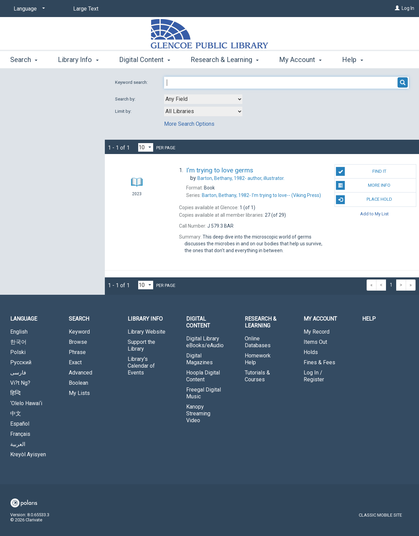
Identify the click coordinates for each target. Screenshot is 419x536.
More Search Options (189, 124)
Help (369, 319)
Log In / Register (314, 376)
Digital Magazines (199, 359)
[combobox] (203, 99)
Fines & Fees (319, 362)
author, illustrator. (241, 178)
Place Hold (364, 199)
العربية (17, 444)
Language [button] (23, 319)
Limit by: (123, 111)
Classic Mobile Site (380, 515)
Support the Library (141, 345)
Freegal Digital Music (203, 393)
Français (20, 434)
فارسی (18, 372)
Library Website (146, 331)
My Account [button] (300, 59)
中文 (15, 413)
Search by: (125, 99)
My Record (316, 331)
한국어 (18, 342)
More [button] (355, 60)
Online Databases (258, 342)
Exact (75, 362)
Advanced (80, 372)
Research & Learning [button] (225, 59)
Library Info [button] (78, 59)
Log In (408, 8)
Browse (78, 342)
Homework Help (258, 359)
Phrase (77, 352)
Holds (311, 352)
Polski (18, 352)
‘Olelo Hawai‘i (26, 403)
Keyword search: (132, 82)
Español (19, 423)
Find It (361, 171)
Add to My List (374, 213)
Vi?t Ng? (20, 383)
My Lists (79, 393)
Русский (20, 362)
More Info (363, 185)
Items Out (315, 342)
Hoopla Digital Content (203, 376)
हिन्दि (15, 393)
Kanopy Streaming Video (198, 413)
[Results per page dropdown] (145, 147)
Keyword (79, 331)
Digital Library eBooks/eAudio (205, 342)
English (19, 331)
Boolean (78, 383)
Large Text (85, 8)
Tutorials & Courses (257, 376)
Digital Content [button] (144, 59)
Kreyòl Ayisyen (28, 454)
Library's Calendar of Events (141, 366)
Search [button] (23, 59)
